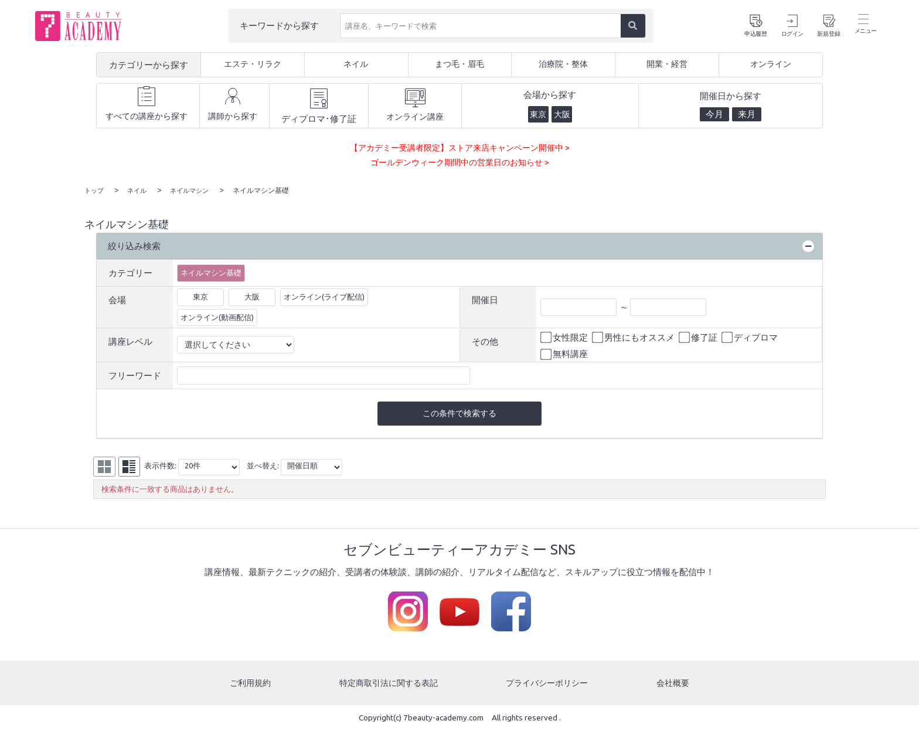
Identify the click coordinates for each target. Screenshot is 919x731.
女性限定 (565, 336)
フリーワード (134, 374)
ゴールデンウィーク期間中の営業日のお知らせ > (459, 162)
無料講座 (565, 353)
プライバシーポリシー (549, 683)
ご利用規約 (249, 683)
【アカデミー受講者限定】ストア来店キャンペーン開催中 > (459, 147)
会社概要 (674, 683)
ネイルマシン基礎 (211, 271)
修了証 (698, 336)
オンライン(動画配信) (217, 316)
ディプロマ (750, 336)
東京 (200, 295)
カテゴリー (130, 272)
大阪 (252, 295)
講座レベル (130, 340)
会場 (117, 299)
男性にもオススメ (634, 336)
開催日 (485, 299)
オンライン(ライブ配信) (324, 295)
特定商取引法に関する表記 (388, 683)
